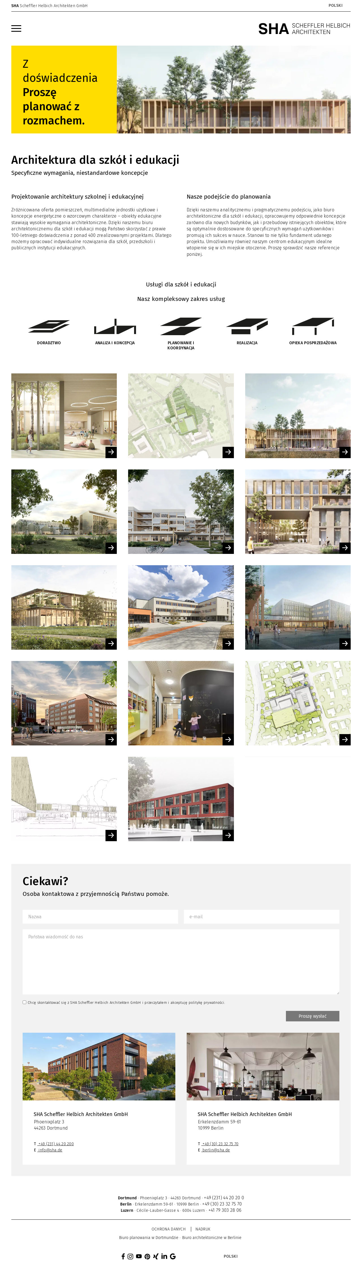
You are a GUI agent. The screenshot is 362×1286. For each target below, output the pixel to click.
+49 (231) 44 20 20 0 (224, 1199)
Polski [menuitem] (335, 6)
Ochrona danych (169, 1230)
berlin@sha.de (216, 1151)
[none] (316, 5)
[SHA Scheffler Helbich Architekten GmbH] (304, 28)
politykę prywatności (206, 1002)
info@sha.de (50, 1151)
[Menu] (16, 28)
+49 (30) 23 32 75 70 (220, 1145)
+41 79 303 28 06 (225, 1211)
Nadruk (202, 1230)
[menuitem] (335, 6)
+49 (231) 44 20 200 (56, 1145)
